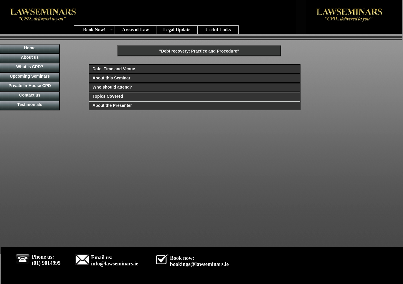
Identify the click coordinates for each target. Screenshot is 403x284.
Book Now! (94, 29)
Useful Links (218, 29)
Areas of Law (135, 29)
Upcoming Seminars (29, 76)
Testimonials (29, 104)
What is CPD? (29, 66)
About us (30, 57)
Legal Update (176, 29)
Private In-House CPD (30, 85)
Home (30, 47)
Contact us (29, 95)
